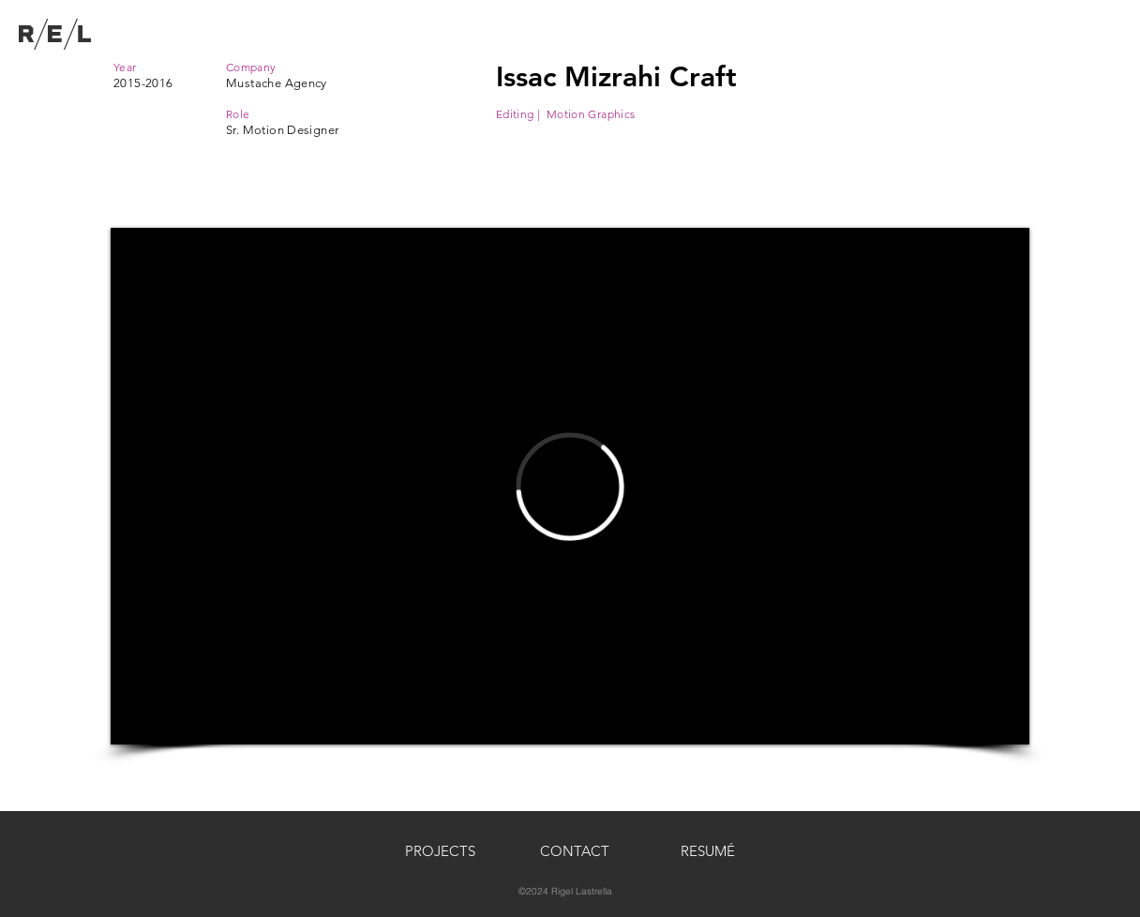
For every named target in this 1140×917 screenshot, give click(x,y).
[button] (574, 851)
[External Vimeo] (570, 486)
